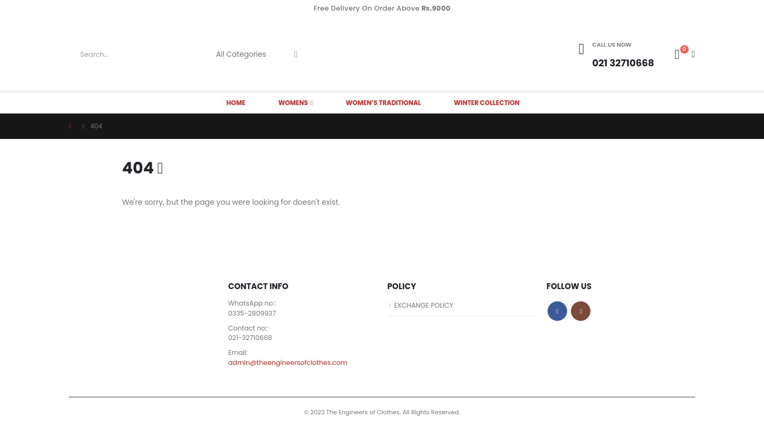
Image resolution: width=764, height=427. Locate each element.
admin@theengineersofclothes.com (288, 362)
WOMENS (293, 102)
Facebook (557, 311)
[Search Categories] (245, 54)
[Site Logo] (382, 54)
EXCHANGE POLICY (424, 305)
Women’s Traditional (383, 102)
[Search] (296, 54)
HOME (236, 102)
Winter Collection (487, 102)
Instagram (581, 311)
